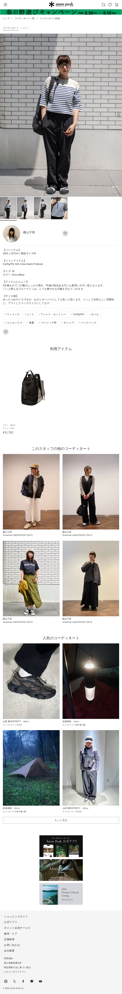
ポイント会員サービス (17, 927)
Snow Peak (61, 4)
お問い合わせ (12, 945)
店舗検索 (9, 939)
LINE (32, 981)
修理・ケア (10, 933)
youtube (40, 981)
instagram (6, 981)
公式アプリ (10, 922)
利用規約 (8, 958)
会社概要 (9, 950)
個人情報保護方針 (13, 963)
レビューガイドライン (15, 972)
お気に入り (110, 5)
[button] (119, 115)
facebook (23, 981)
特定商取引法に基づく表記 (17, 967)
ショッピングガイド (16, 916)
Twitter (14, 981)
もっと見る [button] (61, 820)
